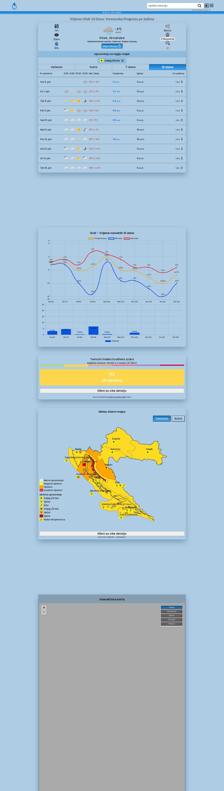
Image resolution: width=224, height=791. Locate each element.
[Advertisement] (19, 64)
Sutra (93, 67)
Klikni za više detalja (112, 391)
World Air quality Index (117, 397)
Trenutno (161, 419)
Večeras (56, 67)
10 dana (167, 67)
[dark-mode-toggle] (207, 6)
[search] (199, 6)
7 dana (130, 67)
